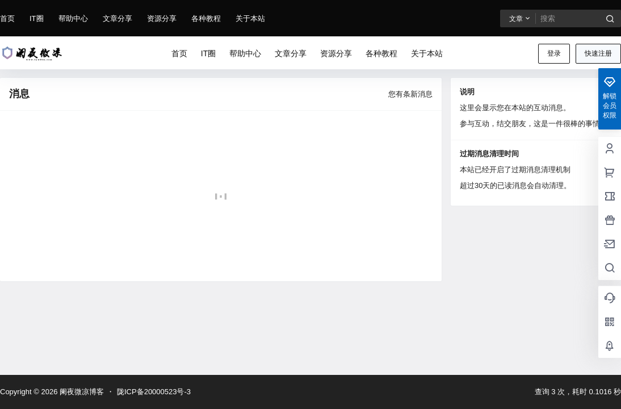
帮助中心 (73, 18)
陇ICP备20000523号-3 (154, 391)
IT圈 (37, 18)
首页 (7, 18)
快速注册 (598, 53)
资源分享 (162, 18)
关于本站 (250, 18)
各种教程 (206, 18)
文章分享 (117, 18)
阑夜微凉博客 (80, 391)
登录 (554, 53)
